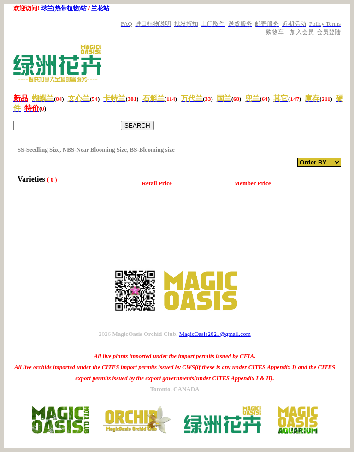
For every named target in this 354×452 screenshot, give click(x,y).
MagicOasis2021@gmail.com (214, 333)
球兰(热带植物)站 (64, 8)
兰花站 (100, 8)
